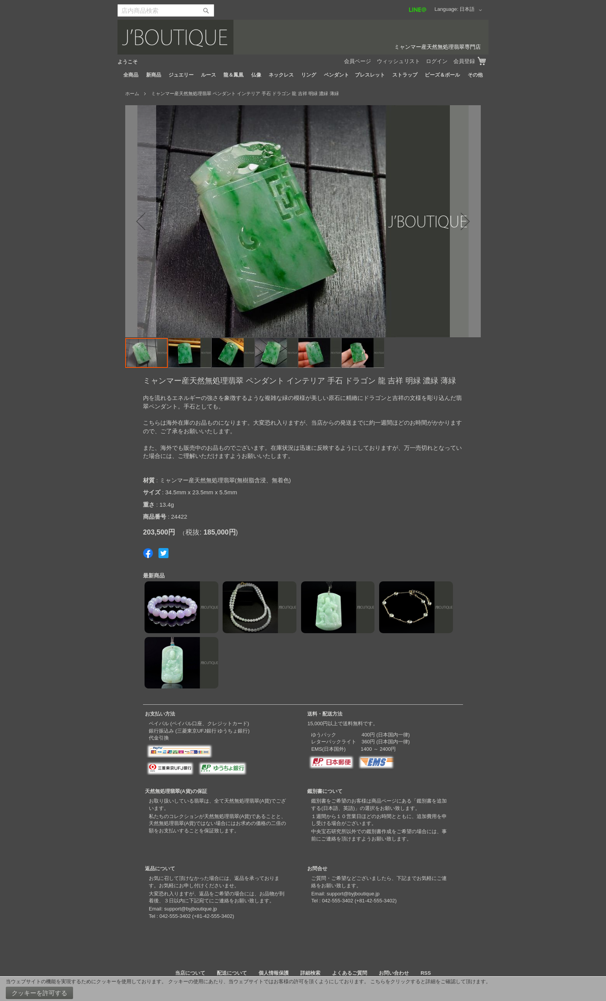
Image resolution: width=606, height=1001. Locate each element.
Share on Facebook (148, 553)
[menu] (303, 75)
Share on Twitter (163, 553)
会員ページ (357, 61)
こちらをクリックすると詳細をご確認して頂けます (428, 981)
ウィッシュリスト (398, 61)
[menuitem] (131, 75)
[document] (303, 989)
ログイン (437, 61)
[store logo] (303, 37)
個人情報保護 (274, 973)
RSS (425, 973)
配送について (232, 973)
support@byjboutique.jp (190, 909)
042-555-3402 (175, 916)
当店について (190, 973)
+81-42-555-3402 (213, 916)
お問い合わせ (394, 973)
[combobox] (165, 10)
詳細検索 (310, 973)
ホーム (132, 93)
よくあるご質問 (349, 973)
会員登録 (464, 61)
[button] (472, 10)
